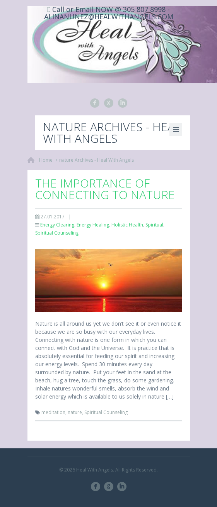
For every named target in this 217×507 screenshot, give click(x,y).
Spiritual (154, 224)
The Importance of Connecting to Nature (105, 189)
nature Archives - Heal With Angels (96, 160)
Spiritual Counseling (57, 233)
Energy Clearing (57, 224)
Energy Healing (93, 224)
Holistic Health (127, 224)
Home (46, 160)
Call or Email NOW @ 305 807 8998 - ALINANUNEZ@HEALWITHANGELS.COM (108, 13)
